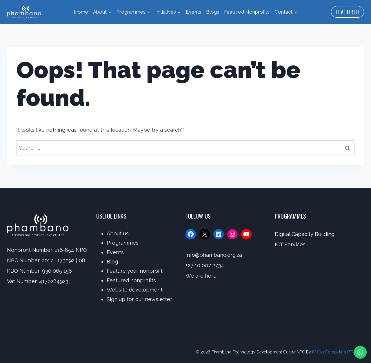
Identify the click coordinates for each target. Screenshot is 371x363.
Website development (135, 290)
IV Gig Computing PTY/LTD (338, 352)
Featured (347, 12)
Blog (112, 261)
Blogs (212, 12)
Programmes (123, 243)
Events (193, 12)
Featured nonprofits (131, 280)
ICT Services (290, 244)
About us (118, 233)
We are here (201, 276)
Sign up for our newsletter (139, 299)
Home (81, 12)
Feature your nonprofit (135, 271)
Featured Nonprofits (247, 12)
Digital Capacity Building (304, 234)
